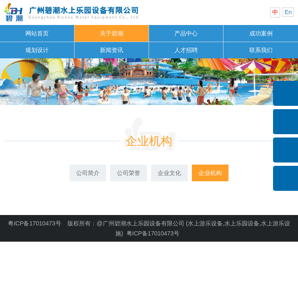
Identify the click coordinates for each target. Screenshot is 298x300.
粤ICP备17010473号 (34, 223)
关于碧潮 (111, 33)
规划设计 (37, 50)
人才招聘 (186, 50)
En (288, 12)
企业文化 (169, 173)
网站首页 (37, 33)
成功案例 (261, 33)
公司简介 (87, 173)
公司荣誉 (128, 173)
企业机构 (149, 141)
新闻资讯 (111, 50)
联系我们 (261, 50)
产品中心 (186, 33)
